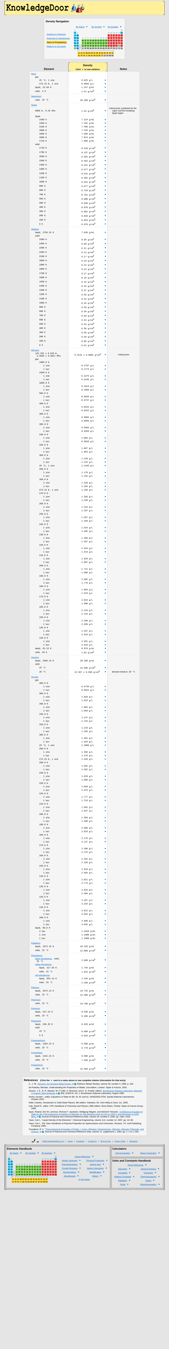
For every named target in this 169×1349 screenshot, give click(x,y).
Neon (33, 74)
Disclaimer (133, 1230)
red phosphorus (42, 1057)
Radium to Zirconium (56, 46)
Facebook (80, 1230)
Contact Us (92, 1230)
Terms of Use (105, 1230)
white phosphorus (43, 1046)
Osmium (35, 712)
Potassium (36, 1106)
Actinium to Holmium (56, 34)
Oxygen (34, 733)
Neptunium (36, 98)
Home (70, 1230)
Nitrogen (35, 376)
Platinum (35, 1070)
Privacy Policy (119, 1230)
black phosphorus (43, 1040)
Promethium (37, 1140)
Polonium (35, 1093)
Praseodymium (38, 1127)
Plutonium (36, 1083)
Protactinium (37, 1153)
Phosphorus (36, 1036)
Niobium (35, 242)
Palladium (35, 1023)
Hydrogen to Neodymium (58, 38)
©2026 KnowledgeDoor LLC (53, 1230)
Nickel (34, 107)
